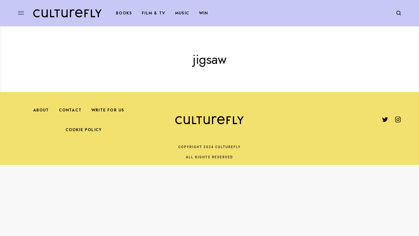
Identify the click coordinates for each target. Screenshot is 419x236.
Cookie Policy (83, 130)
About (41, 110)
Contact (70, 110)
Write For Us (107, 110)
